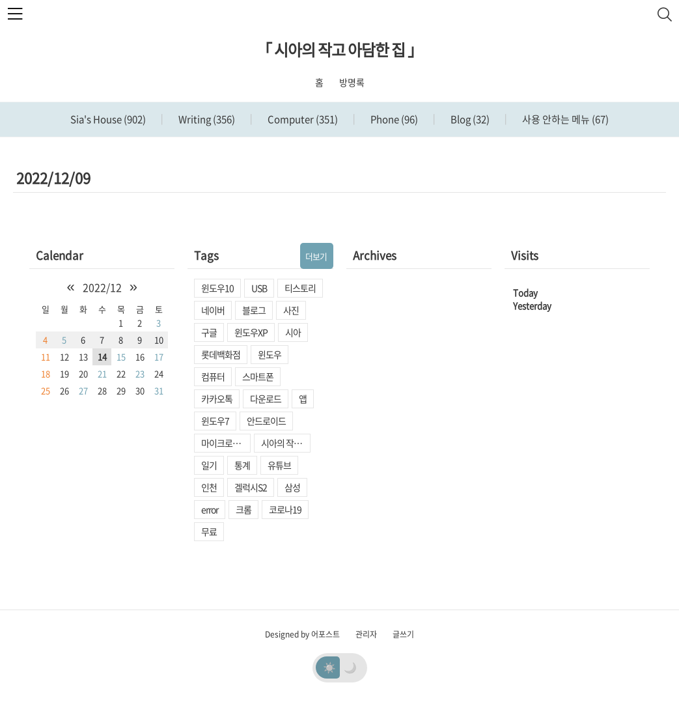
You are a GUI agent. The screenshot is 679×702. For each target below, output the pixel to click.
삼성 (292, 487)
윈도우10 (217, 287)
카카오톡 (216, 398)
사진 (291, 309)
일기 (209, 464)
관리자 (366, 634)
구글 (209, 332)
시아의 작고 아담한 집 (286, 442)
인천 (209, 487)
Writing (205, 119)
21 (102, 373)
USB (259, 287)
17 (158, 356)
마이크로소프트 (226, 442)
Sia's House (108, 119)
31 (158, 390)
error (209, 509)
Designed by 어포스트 (302, 634)
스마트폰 (257, 376)
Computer (302, 119)
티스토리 (300, 287)
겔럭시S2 (250, 487)
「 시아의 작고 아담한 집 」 (339, 49)
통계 (242, 464)
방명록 (352, 82)
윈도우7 (215, 420)
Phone (393, 119)
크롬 (243, 509)
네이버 (213, 309)
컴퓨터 (213, 376)
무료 (209, 531)
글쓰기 (403, 634)
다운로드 (265, 398)
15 (121, 356)
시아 (293, 332)
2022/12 (102, 287)
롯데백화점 (220, 354)
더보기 (316, 256)
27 (83, 390)
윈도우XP (251, 332)
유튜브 (279, 464)
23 (140, 373)
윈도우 (269, 354)
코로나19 (285, 509)
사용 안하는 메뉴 (564, 119)
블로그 (254, 309)
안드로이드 (266, 420)
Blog (469, 119)
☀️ (329, 667)
